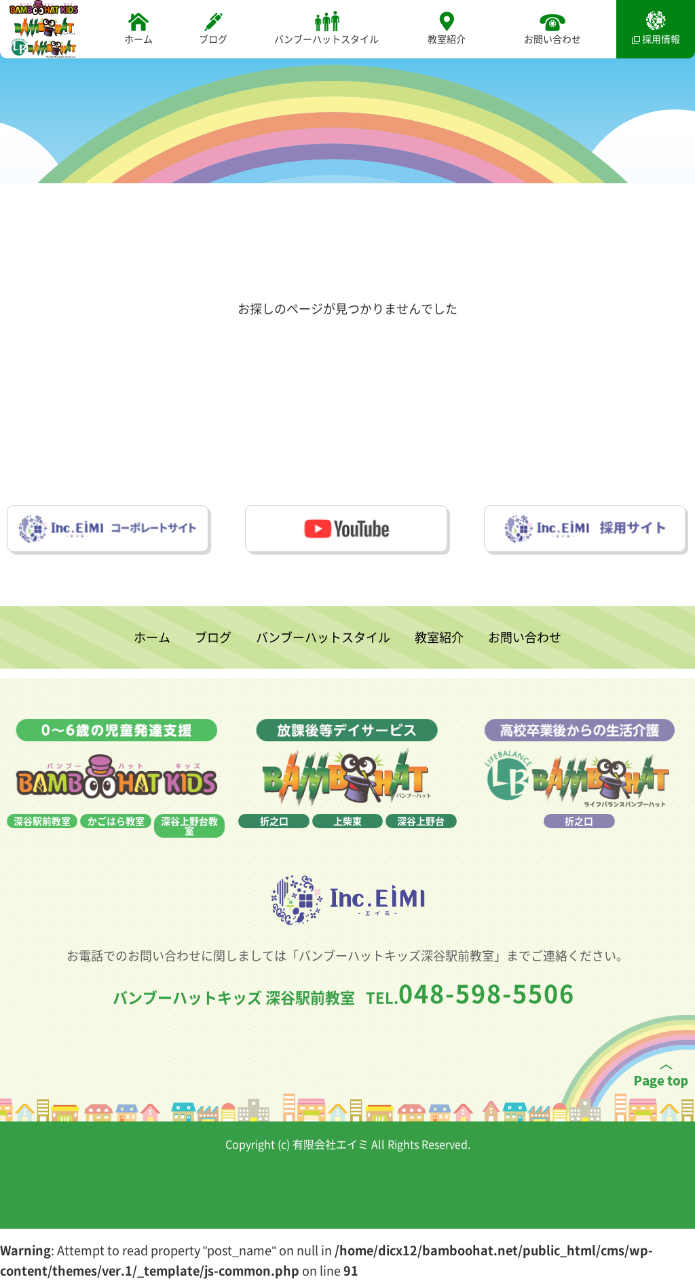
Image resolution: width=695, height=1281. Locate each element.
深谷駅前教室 (42, 844)
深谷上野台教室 (189, 849)
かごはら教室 (116, 844)
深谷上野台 (421, 844)
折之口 (274, 844)
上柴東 (347, 844)
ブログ (213, 28)
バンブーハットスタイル (326, 28)
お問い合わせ (552, 28)
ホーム (138, 28)
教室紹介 (447, 28)
